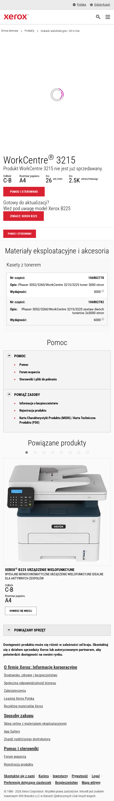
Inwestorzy (60, 776)
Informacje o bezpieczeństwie (38, 403)
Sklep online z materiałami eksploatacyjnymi (35, 724)
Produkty (29, 30)
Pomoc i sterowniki (21, 748)
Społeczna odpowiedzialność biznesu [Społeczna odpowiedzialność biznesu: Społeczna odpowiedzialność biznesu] (30, 683)
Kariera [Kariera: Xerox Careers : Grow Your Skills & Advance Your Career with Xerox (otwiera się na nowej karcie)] (44, 776)
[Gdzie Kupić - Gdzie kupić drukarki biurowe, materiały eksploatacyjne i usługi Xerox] (100, 4)
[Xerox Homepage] (16, 17)
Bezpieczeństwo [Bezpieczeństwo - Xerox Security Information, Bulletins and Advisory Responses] (66, 782)
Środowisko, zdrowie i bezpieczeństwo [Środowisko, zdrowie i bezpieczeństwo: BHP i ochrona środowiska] (30, 675)
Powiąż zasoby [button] (27, 394)
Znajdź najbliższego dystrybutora (27, 739)
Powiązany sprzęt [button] (30, 630)
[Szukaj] (98, 17)
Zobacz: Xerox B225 (23, 216)
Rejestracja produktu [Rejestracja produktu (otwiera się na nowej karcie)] (18, 764)
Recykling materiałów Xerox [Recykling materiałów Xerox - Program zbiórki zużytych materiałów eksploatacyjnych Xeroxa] (23, 706)
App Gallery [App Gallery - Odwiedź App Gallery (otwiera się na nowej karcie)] (12, 731)
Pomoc (23, 365)
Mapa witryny (91, 782)
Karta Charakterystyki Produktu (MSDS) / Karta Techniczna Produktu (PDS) (57, 420)
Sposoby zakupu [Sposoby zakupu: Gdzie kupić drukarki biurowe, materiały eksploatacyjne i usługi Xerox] (18, 715)
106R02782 (96, 302)
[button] (26, 452)
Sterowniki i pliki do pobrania (38, 379)
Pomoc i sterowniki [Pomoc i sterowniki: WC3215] (24, 191)
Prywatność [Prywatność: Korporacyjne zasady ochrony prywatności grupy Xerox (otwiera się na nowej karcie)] (80, 776)
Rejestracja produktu (32, 411)
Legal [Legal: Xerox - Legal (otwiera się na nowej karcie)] (96, 776)
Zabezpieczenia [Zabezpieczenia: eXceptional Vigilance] (15, 691)
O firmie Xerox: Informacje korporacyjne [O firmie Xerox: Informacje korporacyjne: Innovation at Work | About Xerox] (40, 667)
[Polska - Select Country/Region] (79, 4)
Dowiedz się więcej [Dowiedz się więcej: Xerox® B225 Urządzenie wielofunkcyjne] (21, 610)
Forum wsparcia (29, 372)
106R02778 (96, 278)
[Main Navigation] (107, 17)
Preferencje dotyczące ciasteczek (27, 782)
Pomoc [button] (20, 356)
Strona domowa (9, 30)
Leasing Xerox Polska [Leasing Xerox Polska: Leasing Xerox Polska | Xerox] (19, 698)
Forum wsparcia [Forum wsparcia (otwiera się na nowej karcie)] (15, 757)
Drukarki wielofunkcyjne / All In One (60, 31)
